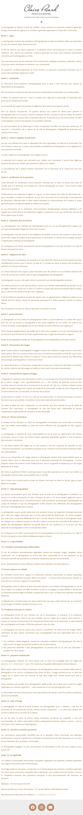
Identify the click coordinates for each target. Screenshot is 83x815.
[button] (41, 21)
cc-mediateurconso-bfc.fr (46, 794)
